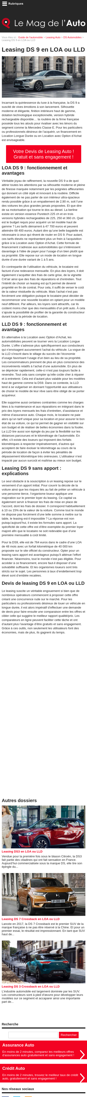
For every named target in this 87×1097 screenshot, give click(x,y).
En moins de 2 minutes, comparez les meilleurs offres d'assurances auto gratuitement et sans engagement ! (38, 1053)
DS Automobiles (72, 37)
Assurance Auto (18, 1045)
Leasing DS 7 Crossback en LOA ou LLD (31, 919)
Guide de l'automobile (30, 37)
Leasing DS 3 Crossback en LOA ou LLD (31, 986)
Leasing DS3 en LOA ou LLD (22, 851)
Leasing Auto (53, 37)
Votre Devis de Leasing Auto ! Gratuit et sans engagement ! (43, 154)
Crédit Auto (13, 1068)
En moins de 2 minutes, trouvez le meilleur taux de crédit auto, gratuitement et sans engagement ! (40, 1076)
